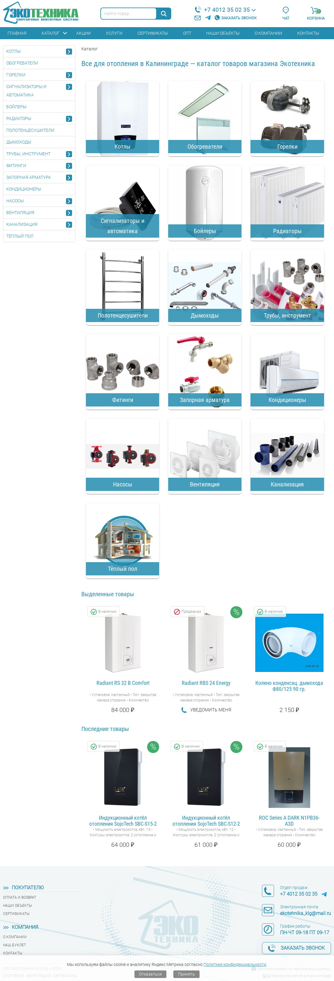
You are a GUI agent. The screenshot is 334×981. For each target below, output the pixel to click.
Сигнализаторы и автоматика (26, 90)
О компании (268, 33)
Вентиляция (20, 212)
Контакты (308, 33)
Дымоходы (18, 142)
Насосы (15, 200)
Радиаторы (18, 118)
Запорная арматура (28, 177)
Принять (186, 974)
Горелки (15, 74)
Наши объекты (223, 33)
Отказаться (150, 974)
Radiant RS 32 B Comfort (123, 683)
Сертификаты (152, 33)
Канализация (21, 224)
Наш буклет (14, 945)
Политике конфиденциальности (234, 964)
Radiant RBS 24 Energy (206, 683)
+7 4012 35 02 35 (227, 10)
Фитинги (16, 165)
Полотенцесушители (30, 130)
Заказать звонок (239, 18)
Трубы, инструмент (28, 153)
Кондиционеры (23, 189)
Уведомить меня (210, 710)
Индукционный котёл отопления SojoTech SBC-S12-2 (206, 821)
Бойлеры (16, 106)
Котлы (13, 51)
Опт (187, 33)
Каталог (51, 33)
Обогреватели (22, 63)
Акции (83, 33)
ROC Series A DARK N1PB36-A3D (289, 821)
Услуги (114, 33)
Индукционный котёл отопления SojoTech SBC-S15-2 (123, 821)
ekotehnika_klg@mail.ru (305, 913)
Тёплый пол (19, 236)
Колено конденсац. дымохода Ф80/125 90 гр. (289, 686)
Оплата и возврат (19, 897)
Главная (17, 33)
